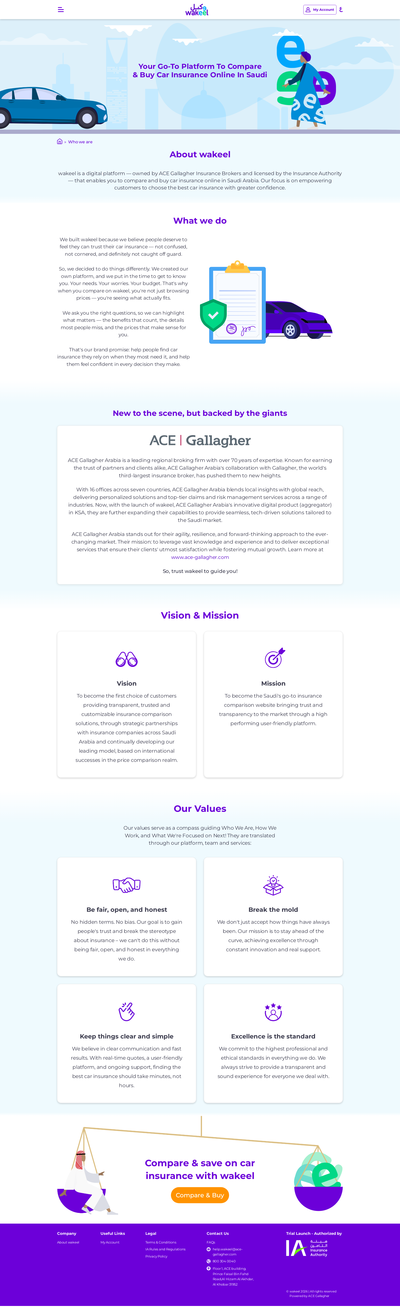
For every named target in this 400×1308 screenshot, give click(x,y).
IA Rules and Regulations (165, 1251)
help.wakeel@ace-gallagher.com (228, 1253)
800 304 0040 (224, 1263)
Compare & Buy (200, 1196)
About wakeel (68, 1244)
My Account (110, 1244)
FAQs (211, 1244)
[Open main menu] (61, 9)
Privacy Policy (156, 1258)
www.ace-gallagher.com (200, 557)
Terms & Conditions (160, 1244)
